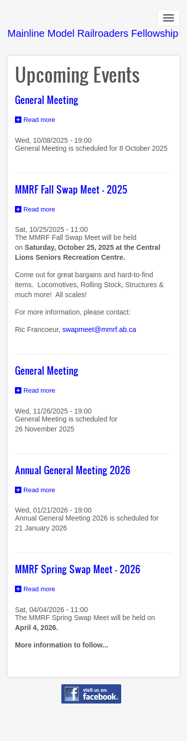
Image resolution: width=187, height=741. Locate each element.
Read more (41, 120)
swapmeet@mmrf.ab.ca (99, 329)
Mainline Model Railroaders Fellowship (92, 33)
